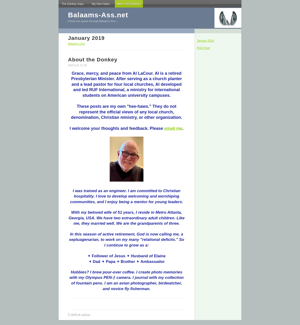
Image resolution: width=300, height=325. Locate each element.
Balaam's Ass (76, 43)
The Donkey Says (73, 4)
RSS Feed (203, 48)
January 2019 (205, 40)
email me (173, 128)
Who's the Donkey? (129, 4)
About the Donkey (92, 59)
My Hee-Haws (100, 4)
